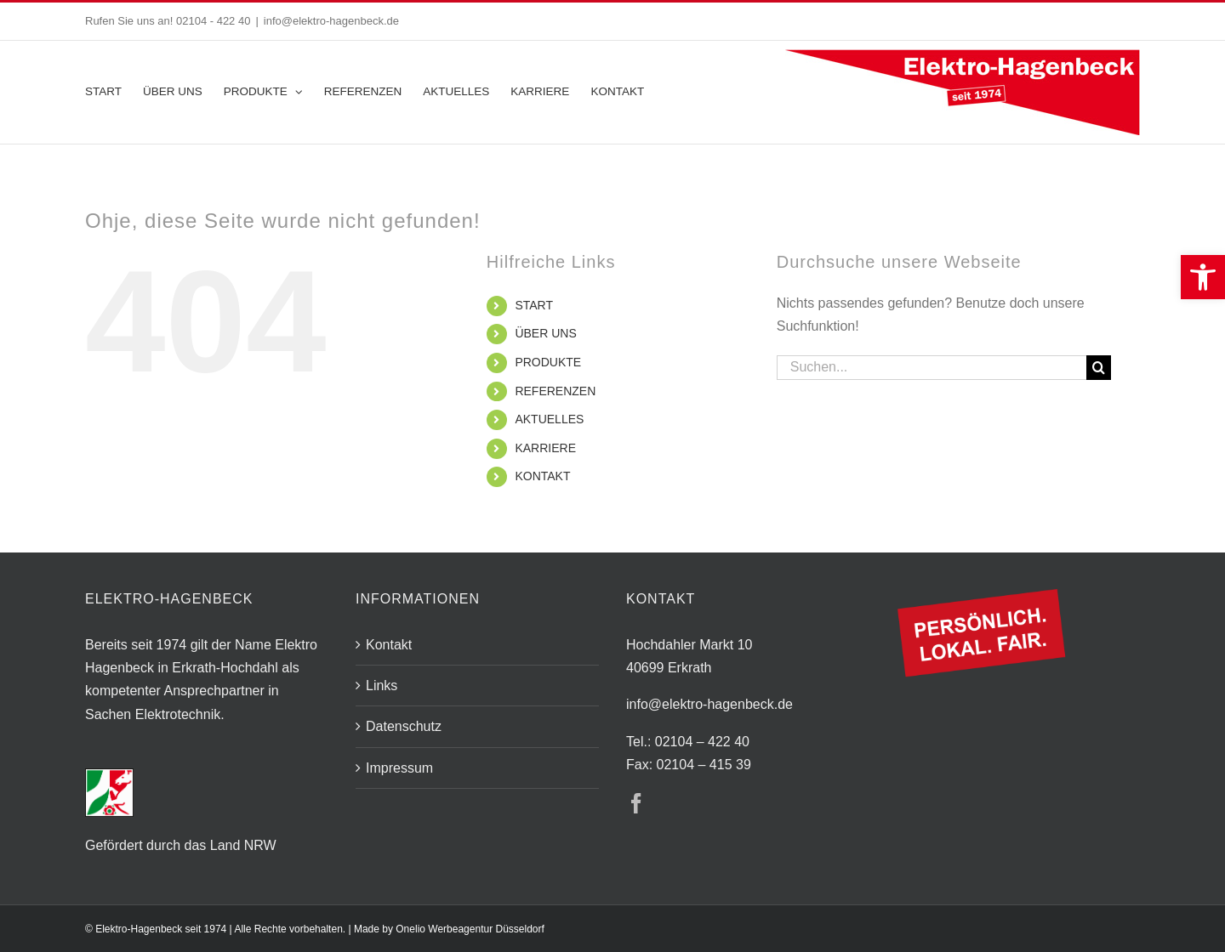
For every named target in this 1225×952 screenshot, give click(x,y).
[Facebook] (636, 803)
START (534, 305)
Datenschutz (404, 726)
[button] (1203, 277)
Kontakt (389, 645)
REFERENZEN (555, 391)
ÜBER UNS (545, 333)
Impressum (399, 768)
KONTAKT (542, 476)
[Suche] (1098, 367)
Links (381, 685)
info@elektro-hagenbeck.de (331, 20)
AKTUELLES (549, 419)
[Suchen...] (931, 367)
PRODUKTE (548, 362)
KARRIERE (545, 448)
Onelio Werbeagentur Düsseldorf (470, 929)
